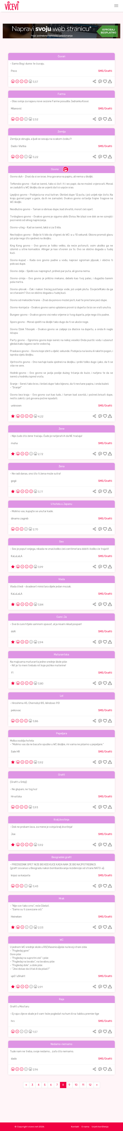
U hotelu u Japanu (61, 504)
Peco (14, 71)
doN (13, 631)
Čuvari (61, 56)
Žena (62, 466)
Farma (61, 94)
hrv (13, 1021)
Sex (61, 541)
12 (90, 1084)
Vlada (61, 579)
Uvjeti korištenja (100, 1126)
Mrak (61, 898)
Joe (13, 834)
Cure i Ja (61, 616)
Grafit (61, 774)
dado (14, 1058)
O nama (85, 1126)
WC (61, 939)
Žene (62, 428)
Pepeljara (61, 733)
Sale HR (15, 751)
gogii (13, 481)
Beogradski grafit (62, 857)
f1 (12, 672)
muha (14, 443)
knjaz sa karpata (20, 875)
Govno (55, 169)
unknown (16, 405)
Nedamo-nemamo (61, 1044)
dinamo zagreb (19, 518)
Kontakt (75, 1126)
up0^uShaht (18, 976)
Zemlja (62, 131)
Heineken (16, 916)
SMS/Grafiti (105, 71)
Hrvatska (16, 796)
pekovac (16, 710)
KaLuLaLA (16, 556)
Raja (61, 999)
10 (76, 1084)
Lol (61, 695)
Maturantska (61, 654)
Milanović (16, 108)
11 (83, 1084)
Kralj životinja (61, 819)
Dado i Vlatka (18, 146)
